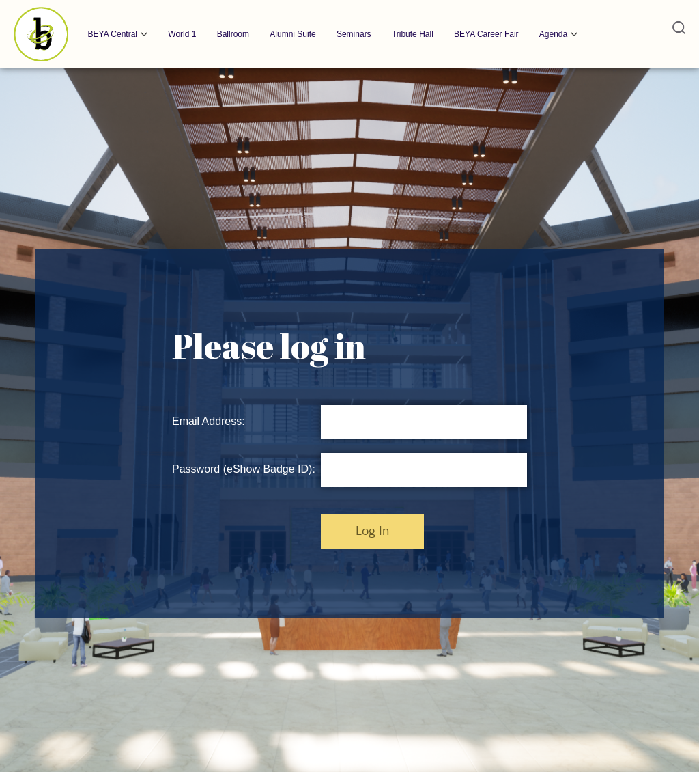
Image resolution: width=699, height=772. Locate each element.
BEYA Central (112, 34)
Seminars (354, 34)
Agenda (553, 34)
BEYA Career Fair (486, 34)
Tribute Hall (412, 34)
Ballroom (233, 34)
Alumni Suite (292, 34)
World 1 (182, 34)
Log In (372, 531)
